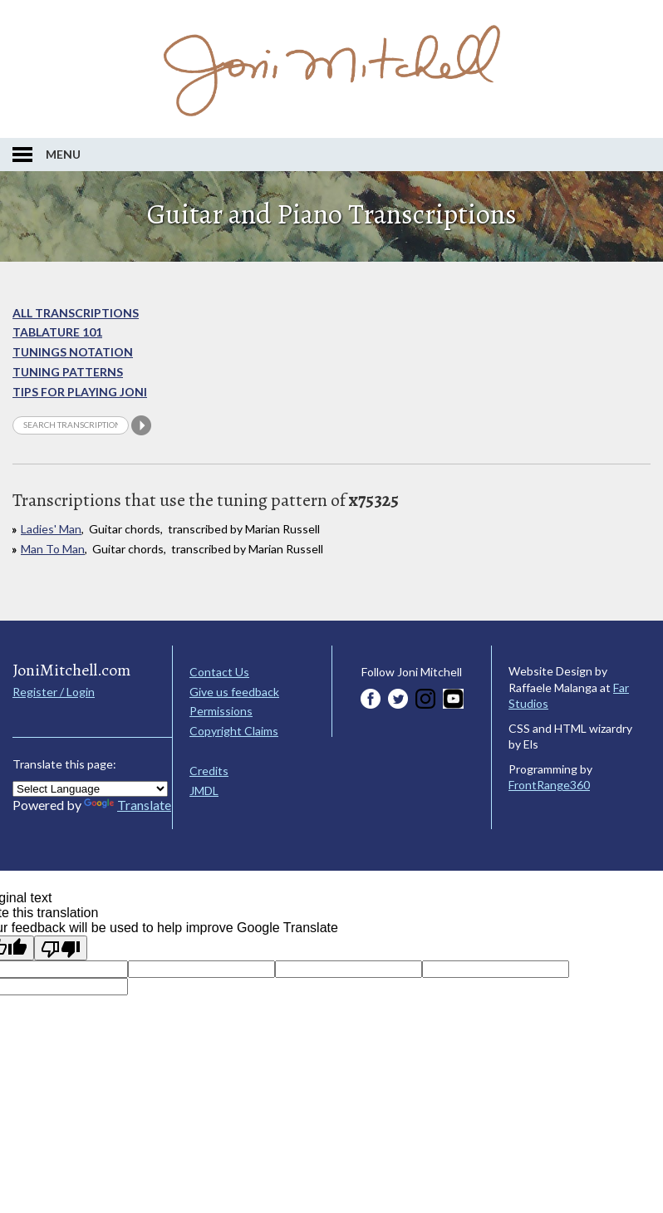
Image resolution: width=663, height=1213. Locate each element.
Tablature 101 (57, 332)
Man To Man (53, 549)
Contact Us (219, 672)
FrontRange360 (549, 785)
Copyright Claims (233, 731)
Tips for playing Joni (79, 392)
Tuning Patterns (67, 372)
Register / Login (53, 692)
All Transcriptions (75, 313)
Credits (208, 771)
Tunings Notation (72, 352)
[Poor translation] (60, 948)
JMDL (204, 790)
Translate (127, 805)
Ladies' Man (51, 529)
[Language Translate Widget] (90, 789)
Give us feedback (234, 692)
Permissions (221, 711)
